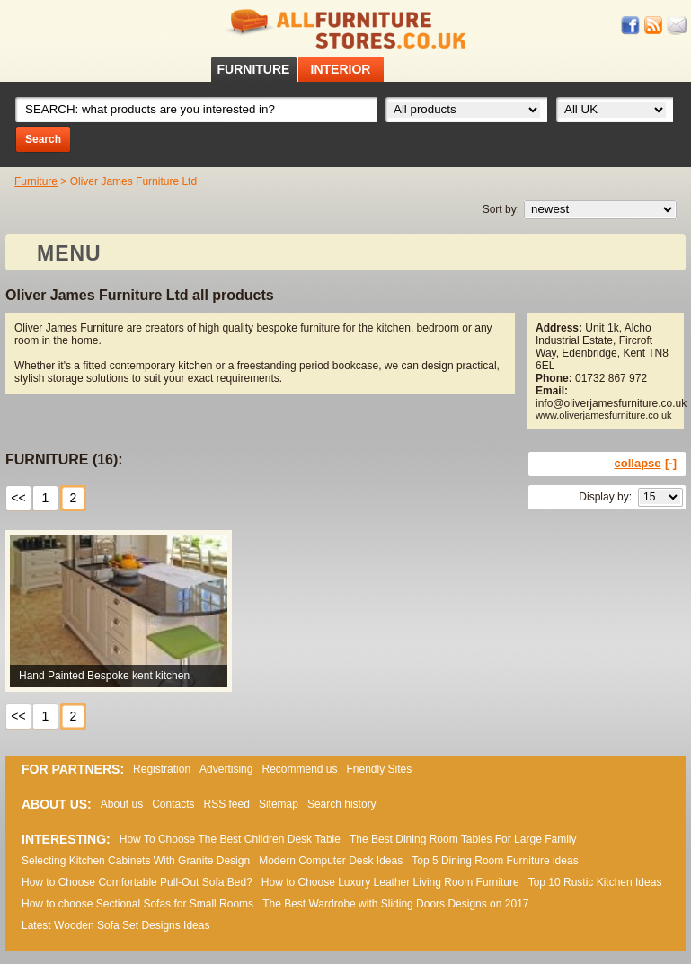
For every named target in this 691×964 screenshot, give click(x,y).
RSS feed (654, 25)
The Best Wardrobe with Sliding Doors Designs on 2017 (395, 904)
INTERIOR (341, 69)
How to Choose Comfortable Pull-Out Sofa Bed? (137, 882)
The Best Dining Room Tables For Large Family (463, 839)
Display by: (605, 497)
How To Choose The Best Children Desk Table (230, 839)
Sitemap (278, 804)
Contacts (173, 804)
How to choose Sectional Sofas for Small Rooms (137, 904)
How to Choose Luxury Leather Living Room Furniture (390, 882)
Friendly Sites (379, 769)
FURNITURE (253, 69)
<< (18, 498)
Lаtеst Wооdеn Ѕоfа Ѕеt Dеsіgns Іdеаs (115, 925)
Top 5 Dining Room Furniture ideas (495, 860)
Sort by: (501, 209)
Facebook (631, 25)
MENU (69, 253)
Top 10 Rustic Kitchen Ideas (595, 882)
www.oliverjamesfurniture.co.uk (604, 415)
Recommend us (299, 769)
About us (122, 804)
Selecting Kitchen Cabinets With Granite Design (136, 860)
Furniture (36, 181)
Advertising (225, 769)
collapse (638, 463)
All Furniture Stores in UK (346, 29)
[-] (671, 463)
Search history (342, 804)
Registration (161, 769)
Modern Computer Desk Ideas (331, 860)
